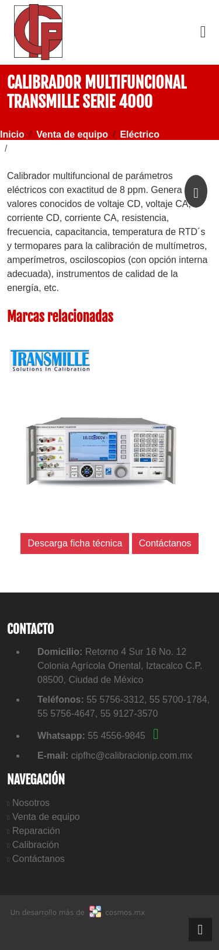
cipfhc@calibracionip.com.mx (131, 755)
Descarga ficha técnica (74, 543)
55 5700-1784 (178, 699)
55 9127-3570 (129, 713)
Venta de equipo (46, 817)
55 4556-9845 (123, 736)
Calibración (35, 845)
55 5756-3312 (115, 699)
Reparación (36, 831)
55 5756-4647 (66, 713)
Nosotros (31, 803)
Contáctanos (38, 859)
